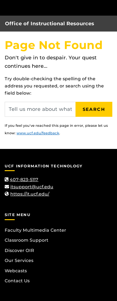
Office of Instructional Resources (49, 24)
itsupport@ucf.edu (31, 187)
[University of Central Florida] (47, 7)
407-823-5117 (24, 179)
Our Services (19, 260)
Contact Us (17, 281)
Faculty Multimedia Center (35, 230)
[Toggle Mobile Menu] (110, 7)
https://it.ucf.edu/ (29, 194)
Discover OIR (19, 250)
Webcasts (16, 271)
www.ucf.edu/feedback (38, 133)
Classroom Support (26, 240)
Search (94, 109)
